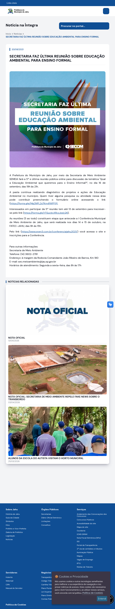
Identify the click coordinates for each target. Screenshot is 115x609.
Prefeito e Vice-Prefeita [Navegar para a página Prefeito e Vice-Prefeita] (16, 528)
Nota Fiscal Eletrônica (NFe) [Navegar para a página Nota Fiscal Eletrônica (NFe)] (89, 538)
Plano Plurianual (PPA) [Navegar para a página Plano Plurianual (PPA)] (50, 588)
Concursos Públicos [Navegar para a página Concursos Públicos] (85, 519)
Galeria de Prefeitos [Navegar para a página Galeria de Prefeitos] (14, 532)
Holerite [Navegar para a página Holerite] (9, 577)
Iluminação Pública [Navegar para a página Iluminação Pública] (85, 552)
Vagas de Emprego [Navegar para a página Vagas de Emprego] (85, 559)
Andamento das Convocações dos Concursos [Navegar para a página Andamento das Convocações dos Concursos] (92, 515)
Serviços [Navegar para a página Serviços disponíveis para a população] (81, 509)
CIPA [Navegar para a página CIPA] (8, 584)
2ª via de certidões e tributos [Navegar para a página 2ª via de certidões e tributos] (89, 549)
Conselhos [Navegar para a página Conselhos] (45, 525)
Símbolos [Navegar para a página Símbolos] (10, 521)
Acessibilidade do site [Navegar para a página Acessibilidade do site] (86, 523)
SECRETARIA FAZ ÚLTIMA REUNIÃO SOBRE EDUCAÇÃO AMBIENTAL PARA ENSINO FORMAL (52, 36)
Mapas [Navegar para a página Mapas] (80, 556)
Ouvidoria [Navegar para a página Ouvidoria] (81, 530)
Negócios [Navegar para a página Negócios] (46, 572)
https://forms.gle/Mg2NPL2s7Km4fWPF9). (34, 203)
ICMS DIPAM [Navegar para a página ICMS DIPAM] (82, 534)
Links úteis (12, 3)
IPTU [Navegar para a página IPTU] (79, 563)
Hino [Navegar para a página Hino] (8, 525)
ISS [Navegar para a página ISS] (78, 541)
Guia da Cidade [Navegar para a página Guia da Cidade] (12, 517)
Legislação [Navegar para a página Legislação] (10, 536)
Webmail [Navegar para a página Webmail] (9, 581)
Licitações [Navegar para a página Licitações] (45, 521)
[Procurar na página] (80, 26)
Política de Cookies (92, 592)
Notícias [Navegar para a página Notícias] (9, 539)
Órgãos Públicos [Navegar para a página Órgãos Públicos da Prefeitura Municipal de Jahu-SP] (50, 509)
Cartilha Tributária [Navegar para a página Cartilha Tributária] (49, 584)
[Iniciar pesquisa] (105, 26)
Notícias (18, 33)
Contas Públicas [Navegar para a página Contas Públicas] (48, 599)
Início (8, 33)
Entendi (102, 598)
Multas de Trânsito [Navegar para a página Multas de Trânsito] (85, 567)
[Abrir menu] (106, 11)
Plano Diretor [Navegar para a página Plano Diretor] (46, 595)
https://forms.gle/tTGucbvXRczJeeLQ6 (46, 212)
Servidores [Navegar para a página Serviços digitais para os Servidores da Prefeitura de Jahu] (11, 572)
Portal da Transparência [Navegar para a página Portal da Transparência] (87, 545)
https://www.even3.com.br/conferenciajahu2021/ (50, 231)
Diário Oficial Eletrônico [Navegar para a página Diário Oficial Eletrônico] (51, 517)
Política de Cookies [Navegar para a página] (16, 604)
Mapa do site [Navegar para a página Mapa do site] (82, 527)
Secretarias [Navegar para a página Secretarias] (46, 514)
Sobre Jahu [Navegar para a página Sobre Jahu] (12, 509)
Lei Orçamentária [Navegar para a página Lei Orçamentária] (48, 592)
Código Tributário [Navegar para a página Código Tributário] (48, 581)
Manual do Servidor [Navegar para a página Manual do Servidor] (14, 588)
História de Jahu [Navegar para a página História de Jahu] (13, 514)
